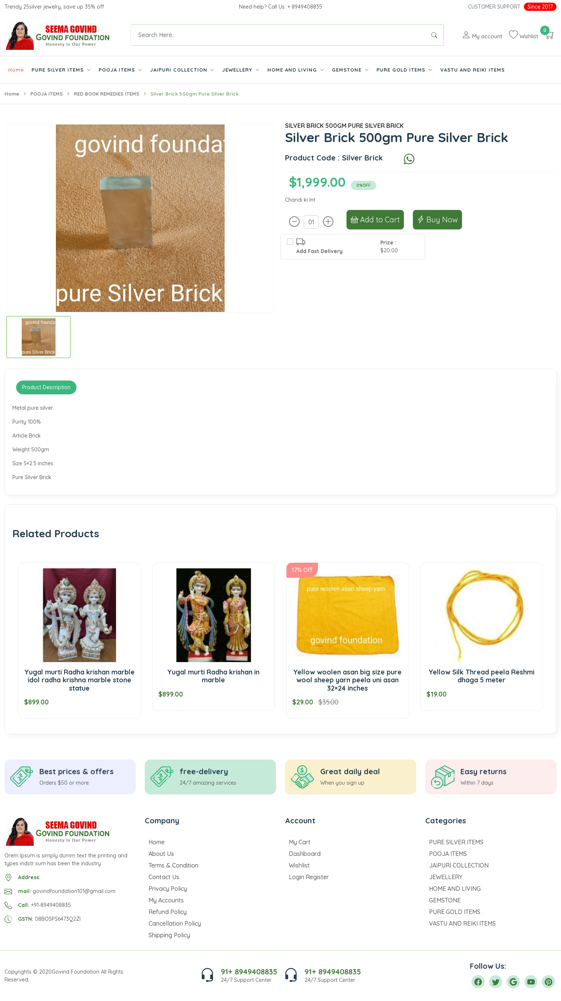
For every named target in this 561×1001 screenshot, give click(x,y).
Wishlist (299, 865)
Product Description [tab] (46, 387)
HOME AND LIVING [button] (293, 70)
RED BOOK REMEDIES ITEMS (106, 94)
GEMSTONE (444, 900)
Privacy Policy (167, 888)
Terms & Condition (173, 865)
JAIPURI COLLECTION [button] (179, 70)
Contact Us (163, 877)
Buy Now (437, 219)
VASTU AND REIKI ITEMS (472, 70)
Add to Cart (375, 219)
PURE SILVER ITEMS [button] (59, 70)
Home (16, 70)
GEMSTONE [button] (347, 70)
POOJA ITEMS (46, 94)
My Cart (299, 842)
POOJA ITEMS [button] (118, 70)
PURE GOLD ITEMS (454, 912)
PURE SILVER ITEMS (456, 842)
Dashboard (305, 853)
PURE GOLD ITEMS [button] (401, 70)
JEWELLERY (445, 877)
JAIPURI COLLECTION (459, 865)
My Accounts (166, 900)
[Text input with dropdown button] (277, 35)
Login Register (309, 877)
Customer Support (494, 6)
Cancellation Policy (174, 923)
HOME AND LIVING (455, 888)
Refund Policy (167, 912)
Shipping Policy (169, 935)
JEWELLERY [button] (238, 70)
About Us (161, 853)
